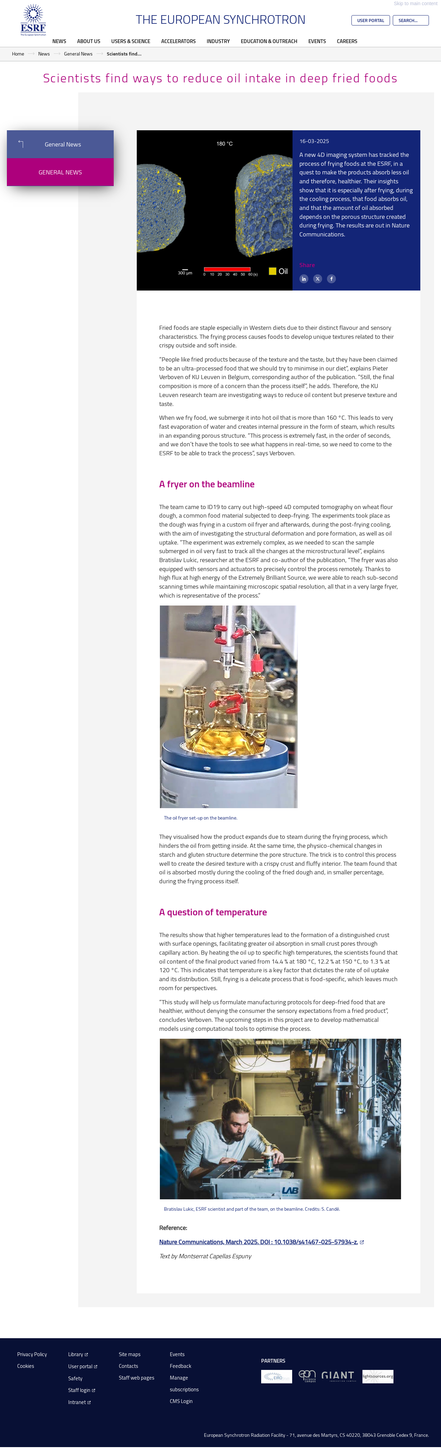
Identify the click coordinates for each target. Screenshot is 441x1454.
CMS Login (181, 1401)
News (59, 41)
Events (317, 41)
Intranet (77, 1402)
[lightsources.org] (377, 1376)
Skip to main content (416, 3)
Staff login (79, 1390)
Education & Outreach (269, 41)
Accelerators (178, 41)
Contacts (128, 1366)
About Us (88, 41)
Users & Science (130, 41)
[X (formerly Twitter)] (317, 278)
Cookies (25, 1366)
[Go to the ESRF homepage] (33, 20)
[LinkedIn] (303, 278)
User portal (80, 1366)
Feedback (180, 1366)
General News (78, 53)
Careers (347, 41)
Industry (218, 41)
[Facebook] (331, 278)
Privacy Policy (32, 1354)
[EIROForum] (276, 1376)
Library (75, 1354)
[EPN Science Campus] (307, 1376)
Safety (75, 1378)
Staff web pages (136, 1377)
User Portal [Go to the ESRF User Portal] (370, 20)
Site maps (130, 1354)
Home (18, 53)
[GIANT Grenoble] (339, 1376)
